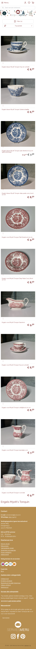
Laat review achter (14, 601)
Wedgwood (4, 587)
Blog (2, 571)
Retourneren (5, 546)
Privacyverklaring (6, 552)
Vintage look (5, 579)
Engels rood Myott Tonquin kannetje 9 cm (15, 450)
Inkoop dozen (5, 544)
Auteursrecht (5, 554)
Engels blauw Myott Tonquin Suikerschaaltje (15, 109)
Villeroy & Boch (6, 585)
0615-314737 (12, 517)
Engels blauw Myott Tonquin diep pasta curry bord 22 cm (17, 194)
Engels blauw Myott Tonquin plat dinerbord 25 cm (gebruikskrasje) (17, 151)
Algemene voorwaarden (8, 550)
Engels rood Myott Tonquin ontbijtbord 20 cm (16, 407)
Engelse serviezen (6, 581)
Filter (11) (18, 21)
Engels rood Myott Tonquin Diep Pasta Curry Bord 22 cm (17, 279)
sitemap (27, 645)
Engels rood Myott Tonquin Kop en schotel (15, 365)
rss (30, 645)
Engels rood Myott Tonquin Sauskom (13, 322)
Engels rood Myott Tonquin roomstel (13, 492)
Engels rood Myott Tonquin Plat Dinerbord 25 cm (17, 237)
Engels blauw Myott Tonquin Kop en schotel (15, 67)
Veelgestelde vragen (7, 548)
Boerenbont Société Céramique (10, 583)
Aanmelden (6, 618)
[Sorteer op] (18, 25)
